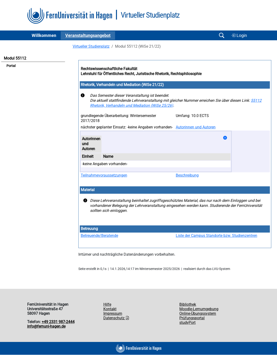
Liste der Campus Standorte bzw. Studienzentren (216, 235)
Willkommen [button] (44, 35)
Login (239, 35)
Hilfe (107, 304)
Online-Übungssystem (197, 313)
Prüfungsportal (192, 318)
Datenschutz (116, 318)
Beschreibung (187, 175)
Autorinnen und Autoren (196, 127)
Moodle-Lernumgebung (198, 309)
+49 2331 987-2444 (58, 322)
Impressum (112, 313)
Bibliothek (187, 304)
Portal (10, 66)
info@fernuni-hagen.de (46, 326)
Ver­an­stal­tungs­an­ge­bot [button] (88, 35)
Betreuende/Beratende (99, 235)
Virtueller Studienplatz (91, 46)
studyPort (187, 322)
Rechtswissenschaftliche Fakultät (109, 68)
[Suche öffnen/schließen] (221, 35)
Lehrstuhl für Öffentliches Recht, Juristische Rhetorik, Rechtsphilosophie (141, 73)
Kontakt (109, 309)
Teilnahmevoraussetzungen (104, 175)
